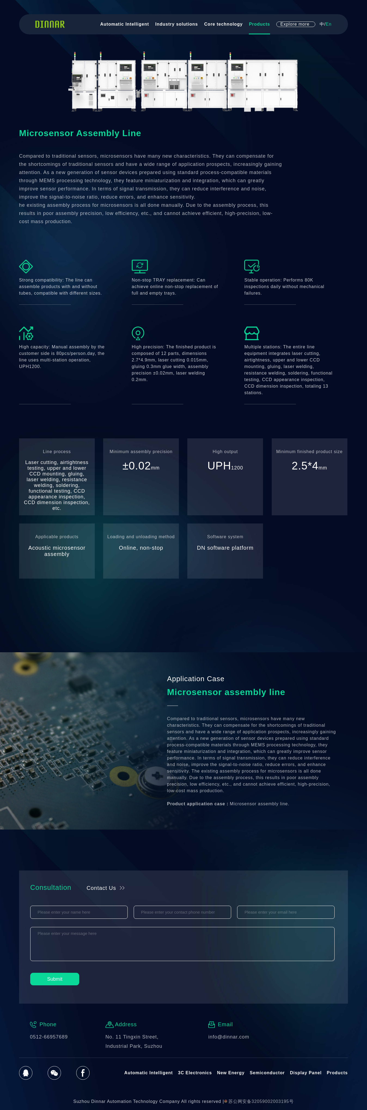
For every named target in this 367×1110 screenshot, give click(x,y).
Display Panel (306, 1072)
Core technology (223, 25)
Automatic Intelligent (124, 25)
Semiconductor (267, 1072)
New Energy (231, 1072)
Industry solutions (176, 25)
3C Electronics (195, 1072)
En (329, 25)
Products (259, 25)
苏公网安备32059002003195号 (259, 1101)
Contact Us (102, 888)
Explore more (295, 25)
